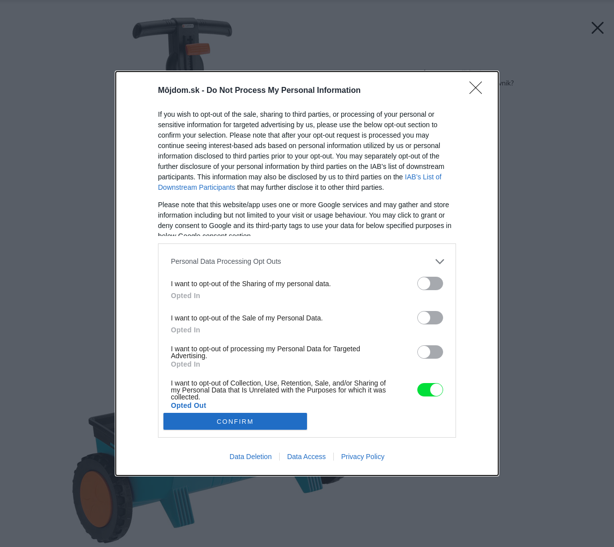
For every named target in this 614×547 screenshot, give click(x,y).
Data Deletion (251, 457)
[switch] (430, 283)
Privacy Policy (362, 457)
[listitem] (307, 261)
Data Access (306, 457)
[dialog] (307, 273)
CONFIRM (235, 421)
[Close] (478, 90)
